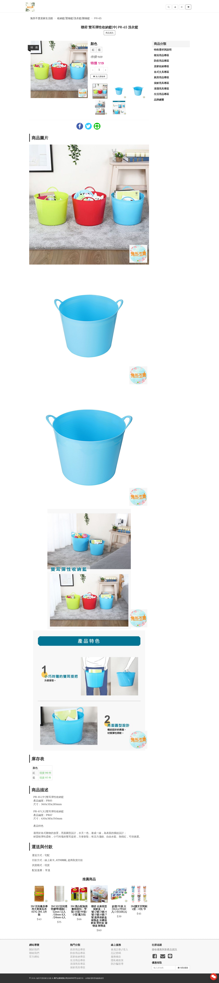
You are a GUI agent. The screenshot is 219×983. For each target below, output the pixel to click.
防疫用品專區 (161, 60)
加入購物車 (99, 76)
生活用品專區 (161, 94)
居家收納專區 (161, 66)
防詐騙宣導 (117, 963)
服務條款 (116, 956)
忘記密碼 (116, 953)
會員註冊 (116, 949)
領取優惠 (183, 967)
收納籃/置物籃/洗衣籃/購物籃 (73, 18)
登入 (125, 949)
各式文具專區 (161, 71)
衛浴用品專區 (161, 55)
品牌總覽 (159, 99)
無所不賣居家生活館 (41, 18)
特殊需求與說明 (163, 49)
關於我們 (34, 949)
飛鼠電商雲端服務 (93, 978)
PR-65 (98, 18)
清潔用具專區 (161, 88)
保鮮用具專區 (161, 82)
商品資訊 (109, 33)
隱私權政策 (117, 960)
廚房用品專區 (161, 77)
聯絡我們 (34, 953)
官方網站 (34, 956)
